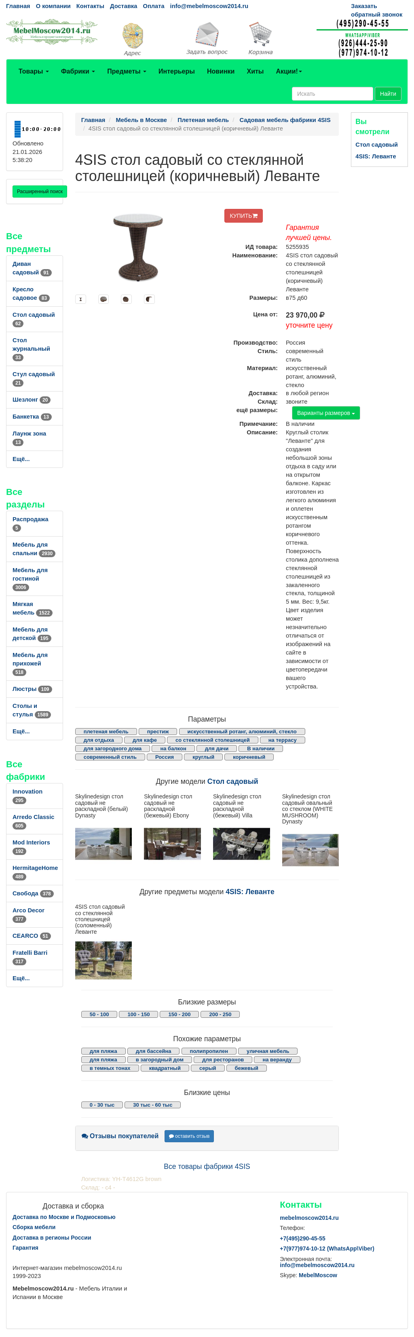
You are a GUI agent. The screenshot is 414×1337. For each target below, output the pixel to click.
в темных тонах (110, 1068)
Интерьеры (176, 71)
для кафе (145, 740)
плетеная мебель (106, 732)
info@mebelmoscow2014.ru (209, 6)
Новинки (221, 71)
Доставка (123, 6)
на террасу (282, 740)
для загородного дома (113, 748)
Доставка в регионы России (52, 1237)
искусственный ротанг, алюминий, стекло (242, 732)
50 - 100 (99, 1014)
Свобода (33, 893)
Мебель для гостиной (30, 578)
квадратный (165, 1068)
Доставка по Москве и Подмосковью (64, 1217)
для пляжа (103, 1051)
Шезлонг (32, 399)
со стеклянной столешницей (212, 740)
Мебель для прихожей (30, 663)
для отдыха (99, 740)
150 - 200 (179, 1014)
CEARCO (32, 936)
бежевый (246, 1068)
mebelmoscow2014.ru (309, 1218)
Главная (18, 6)
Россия (164, 757)
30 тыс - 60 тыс (152, 1105)
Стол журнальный (31, 348)
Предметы (126, 71)
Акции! (289, 71)
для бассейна (153, 1051)
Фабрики (78, 71)
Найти (388, 94)
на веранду (276, 1060)
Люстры (32, 689)
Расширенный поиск (40, 191)
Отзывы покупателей (120, 1136)
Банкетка (32, 416)
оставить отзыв (189, 1136)
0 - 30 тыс (102, 1105)
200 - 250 (220, 1014)
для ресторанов (223, 1060)
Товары (34, 71)
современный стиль (110, 757)
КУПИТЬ (243, 216)
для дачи (216, 748)
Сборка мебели (34, 1227)
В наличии (261, 748)
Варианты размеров (326, 413)
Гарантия (25, 1247)
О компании (53, 6)
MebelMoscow (318, 1275)
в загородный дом (160, 1060)
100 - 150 (138, 1014)
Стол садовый (232, 781)
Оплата (153, 6)
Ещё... (21, 459)
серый (207, 1068)
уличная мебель (268, 1051)
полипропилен (209, 1051)
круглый (203, 757)
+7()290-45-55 (302, 1238)
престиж (158, 732)
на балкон (173, 748)
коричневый (249, 757)
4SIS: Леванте (250, 892)
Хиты (255, 71)
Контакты (90, 6)
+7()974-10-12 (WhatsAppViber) (327, 1248)
